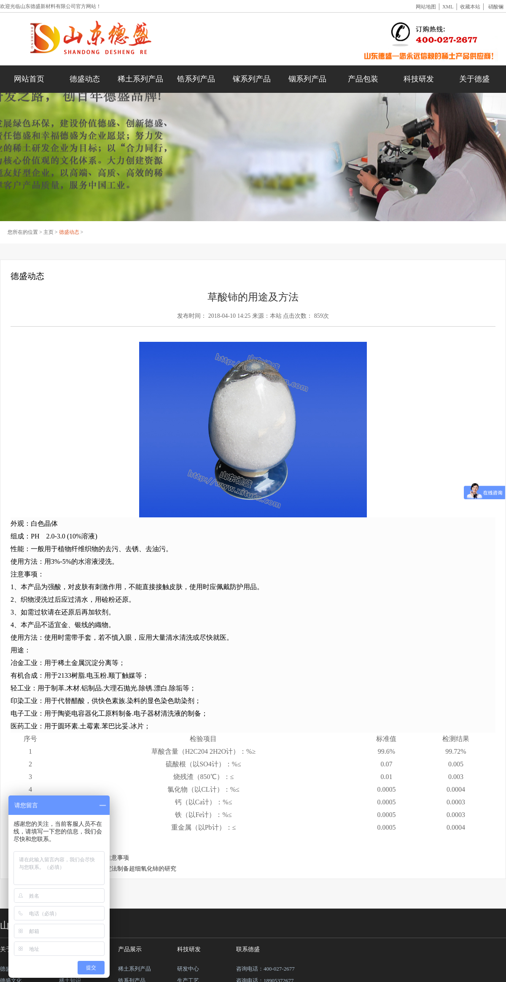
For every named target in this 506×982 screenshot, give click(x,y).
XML (448, 7)
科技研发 (419, 79)
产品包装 (363, 79)
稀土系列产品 (140, 79)
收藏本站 (470, 7)
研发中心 (188, 969)
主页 (48, 232)
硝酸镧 (495, 7)
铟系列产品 (307, 79)
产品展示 (130, 949)
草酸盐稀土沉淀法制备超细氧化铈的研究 (123, 869)
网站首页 (29, 79)
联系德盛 (248, 949)
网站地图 (426, 7)
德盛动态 (85, 79)
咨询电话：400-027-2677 (265, 969)
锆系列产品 (196, 79)
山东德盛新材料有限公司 (48, 6)
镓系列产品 (252, 79)
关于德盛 (474, 79)
